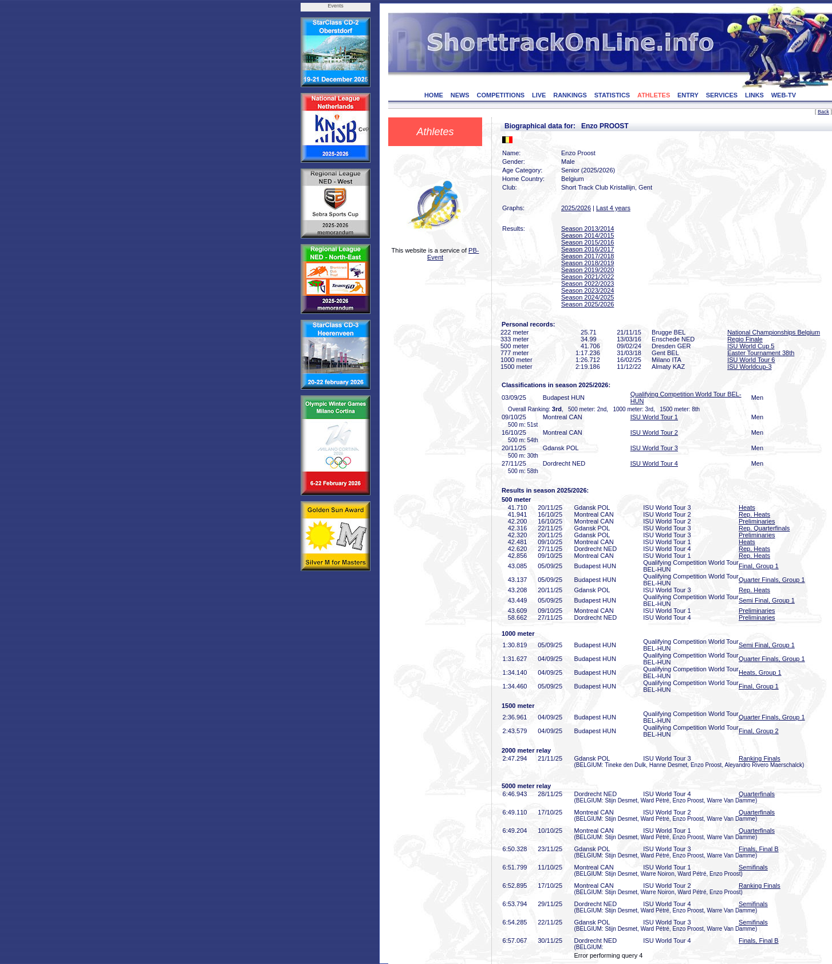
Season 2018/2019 (587, 262)
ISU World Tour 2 (654, 432)
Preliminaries (757, 521)
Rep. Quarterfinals (764, 528)
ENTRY (688, 95)
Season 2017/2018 (587, 256)
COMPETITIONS (500, 95)
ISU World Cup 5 (750, 346)
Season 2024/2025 (587, 297)
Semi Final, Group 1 (767, 600)
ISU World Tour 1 (654, 417)
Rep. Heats (754, 514)
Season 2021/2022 (587, 276)
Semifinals (753, 867)
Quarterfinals (757, 793)
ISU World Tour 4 (654, 463)
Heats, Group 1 (760, 672)
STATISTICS (612, 95)
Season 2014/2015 (587, 235)
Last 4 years (613, 207)
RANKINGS (570, 95)
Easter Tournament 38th (760, 352)
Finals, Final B (759, 848)
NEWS (460, 95)
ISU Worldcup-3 (749, 366)
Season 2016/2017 (587, 249)
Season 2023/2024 (587, 290)
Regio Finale (745, 339)
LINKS (754, 95)
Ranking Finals (759, 758)
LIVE (539, 95)
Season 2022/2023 (587, 283)
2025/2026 (576, 207)
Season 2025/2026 (587, 304)
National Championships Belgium (773, 332)
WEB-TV (783, 95)
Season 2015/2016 (587, 242)
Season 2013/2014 (587, 228)
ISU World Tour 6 (751, 359)
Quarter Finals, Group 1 (772, 579)
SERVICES (722, 95)
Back (823, 112)
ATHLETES (653, 95)
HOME (433, 95)
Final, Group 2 (759, 730)
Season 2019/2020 (587, 269)
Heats (747, 507)
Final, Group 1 (759, 565)
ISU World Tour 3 (654, 447)
